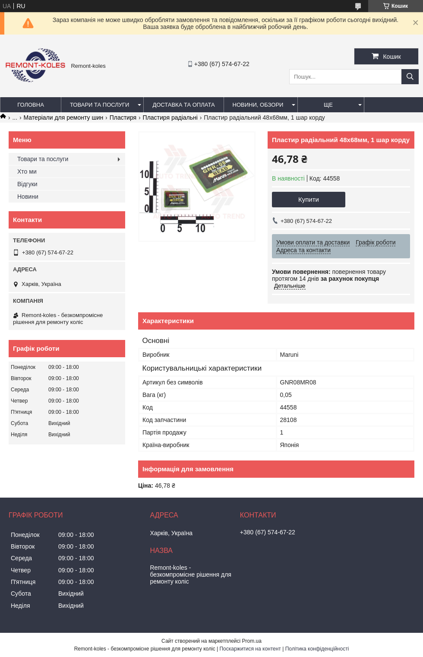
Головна (30, 105)
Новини (27, 196)
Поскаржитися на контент (250, 649)
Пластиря (123, 117)
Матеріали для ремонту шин (64, 117)
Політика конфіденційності (317, 649)
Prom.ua (252, 641)
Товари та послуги (99, 105)
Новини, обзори (258, 105)
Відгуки (27, 184)
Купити (308, 199)
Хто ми (27, 171)
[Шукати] (410, 76)
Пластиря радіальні (170, 117)
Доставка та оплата (183, 105)
